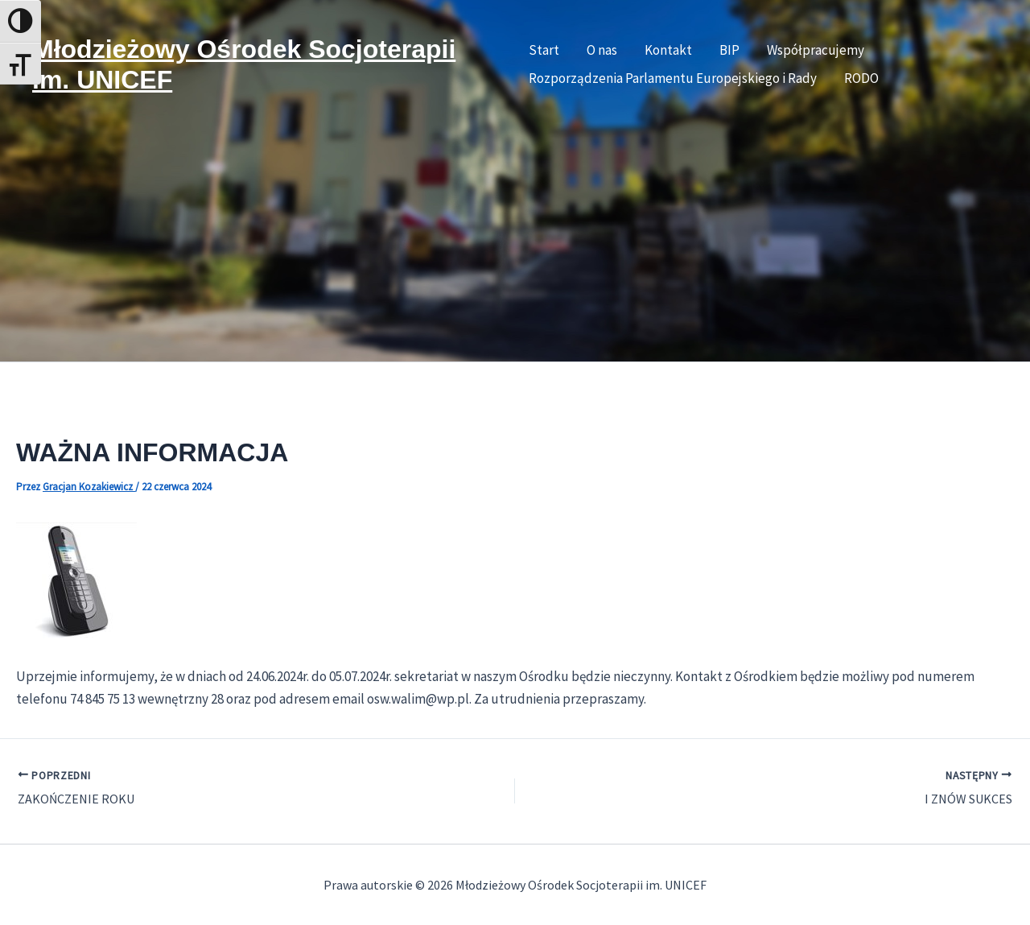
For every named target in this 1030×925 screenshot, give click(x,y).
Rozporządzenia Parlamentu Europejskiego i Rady (673, 78)
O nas (602, 50)
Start (544, 50)
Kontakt (668, 50)
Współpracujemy (815, 50)
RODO (861, 78)
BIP (729, 50)
